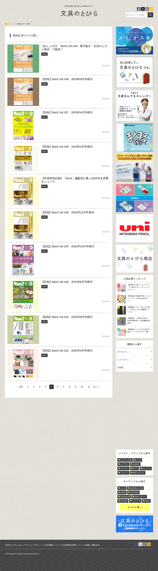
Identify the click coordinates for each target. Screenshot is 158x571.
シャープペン (134, 360)
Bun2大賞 (123, 501)
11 (89, 387)
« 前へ (21, 387)
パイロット (124, 473)
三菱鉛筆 (136, 464)
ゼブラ (135, 468)
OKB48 (122, 492)
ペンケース (136, 501)
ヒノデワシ (124, 464)
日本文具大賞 (125, 497)
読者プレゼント (140, 497)
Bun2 (44, 54)
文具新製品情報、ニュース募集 (76, 545)
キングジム (147, 468)
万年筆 (134, 368)
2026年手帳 (134, 492)
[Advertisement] (134, 411)
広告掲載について (52, 545)
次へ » (96, 387)
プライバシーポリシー (32, 545)
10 (82, 387)
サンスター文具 (125, 460)
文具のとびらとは (13, 545)
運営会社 (96, 545)
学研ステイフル (138, 473)
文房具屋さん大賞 (136, 488)
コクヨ (138, 460)
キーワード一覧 (133, 507)
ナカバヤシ (124, 468)
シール (122, 488)
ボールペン (134, 352)
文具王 (147, 501)
